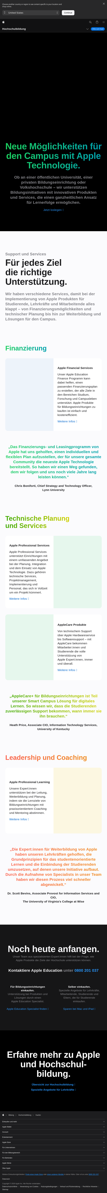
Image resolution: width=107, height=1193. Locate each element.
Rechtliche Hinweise (90, 1187)
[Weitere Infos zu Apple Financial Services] (67, 421)
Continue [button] (68, 12)
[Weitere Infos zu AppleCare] (67, 670)
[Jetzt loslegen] (53, 210)
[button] (31, 13)
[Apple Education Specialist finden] (28, 1008)
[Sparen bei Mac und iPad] (79, 1008)
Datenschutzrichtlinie (9, 1187)
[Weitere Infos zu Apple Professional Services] (19, 598)
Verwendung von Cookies (29, 1187)
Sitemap (5, 1189)
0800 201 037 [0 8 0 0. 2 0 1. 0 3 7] (86, 970)
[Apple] (3, 22)
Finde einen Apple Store (34, 1174)
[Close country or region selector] (104, 3)
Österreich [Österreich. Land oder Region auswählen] (6, 1179)
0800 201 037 (94, 1174)
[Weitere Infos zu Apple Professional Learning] (19, 819)
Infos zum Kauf (97, 29)
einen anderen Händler (55, 1174)
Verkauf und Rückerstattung (70, 1187)
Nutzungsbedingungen (49, 1187)
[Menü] (103, 22)
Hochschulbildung (14, 28)
